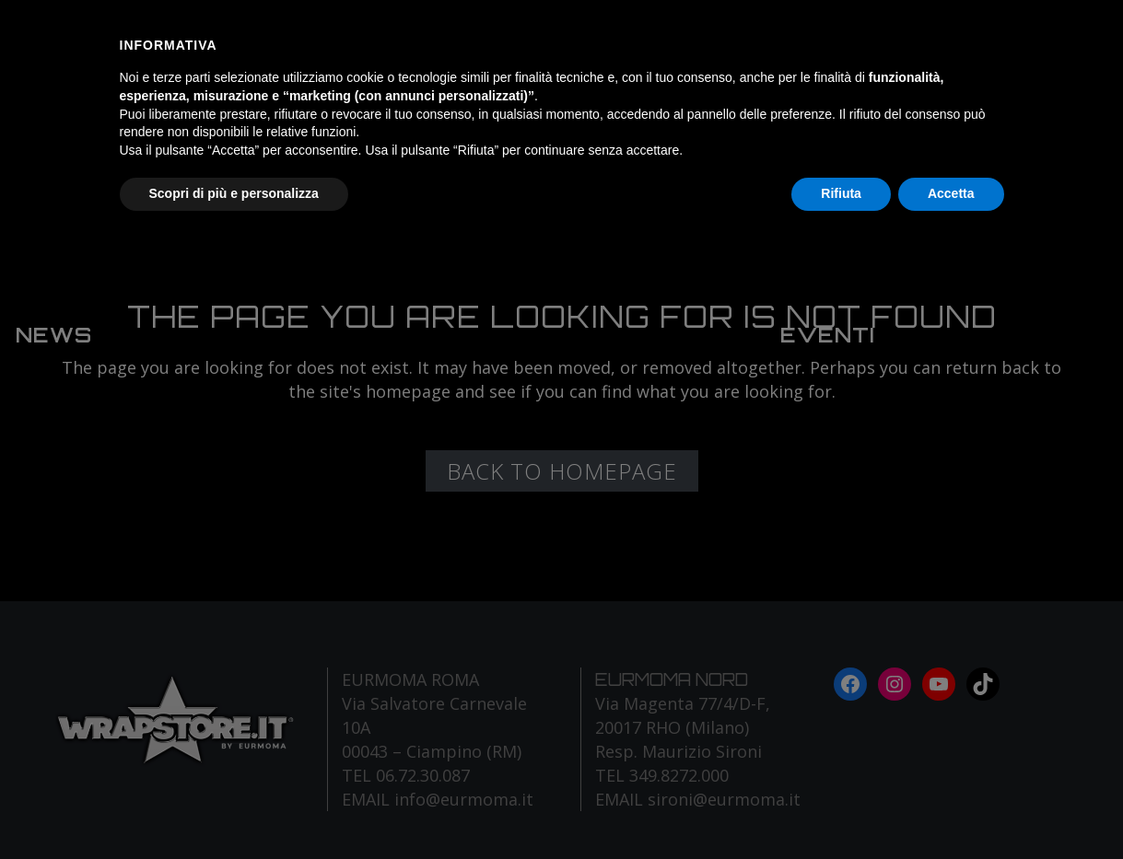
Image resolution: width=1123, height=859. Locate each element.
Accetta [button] (951, 193)
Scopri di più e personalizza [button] (234, 193)
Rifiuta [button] (841, 193)
